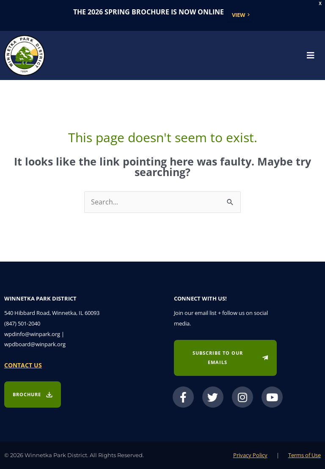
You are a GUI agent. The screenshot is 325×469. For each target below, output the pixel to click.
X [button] (320, 3)
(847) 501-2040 (22, 323)
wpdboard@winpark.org (35, 344)
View (238, 15)
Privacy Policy (250, 455)
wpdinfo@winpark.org (32, 334)
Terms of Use (304, 455)
